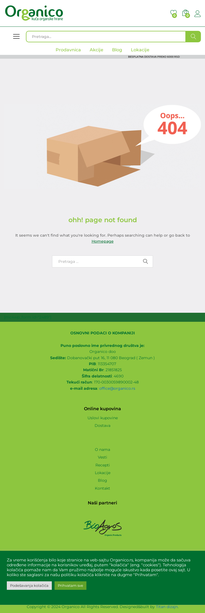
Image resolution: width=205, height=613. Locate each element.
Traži (193, 36)
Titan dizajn (167, 606)
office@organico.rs (117, 388)
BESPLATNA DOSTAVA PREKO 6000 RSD (154, 56)
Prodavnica (68, 49)
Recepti (102, 465)
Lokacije (102, 472)
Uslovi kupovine (103, 417)
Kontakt (102, 488)
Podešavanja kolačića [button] (29, 585)
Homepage (103, 241)
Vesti (102, 457)
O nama (102, 449)
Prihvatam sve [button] (70, 585)
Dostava (102, 425)
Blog (102, 480)
